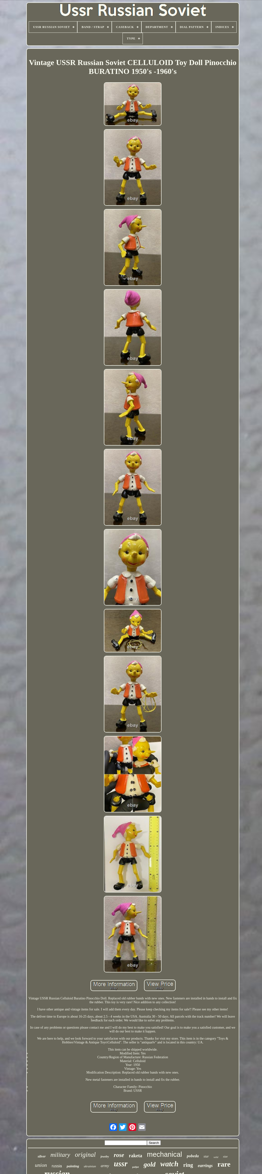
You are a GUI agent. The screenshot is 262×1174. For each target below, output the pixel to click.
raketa (135, 1155)
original (85, 1154)
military (60, 1154)
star (206, 1156)
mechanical (164, 1154)
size (225, 1156)
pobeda (193, 1156)
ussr (121, 1163)
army (105, 1165)
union (41, 1165)
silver (41, 1156)
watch (169, 1164)
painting (73, 1166)
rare (223, 1164)
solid (216, 1157)
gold (150, 1164)
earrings (205, 1165)
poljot (135, 1166)
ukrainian (90, 1166)
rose (119, 1155)
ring (188, 1165)
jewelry (104, 1156)
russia (57, 1166)
